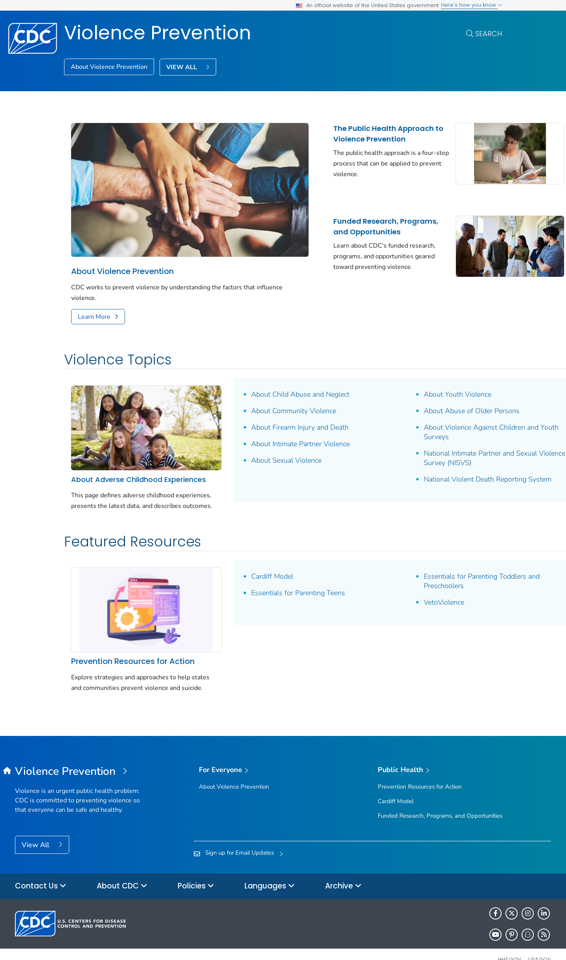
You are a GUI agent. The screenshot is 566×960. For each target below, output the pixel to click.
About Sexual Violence (261, 438)
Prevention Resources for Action (133, 633)
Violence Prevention (157, 33)
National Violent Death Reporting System (424, 462)
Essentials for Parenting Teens (273, 579)
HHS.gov (509, 941)
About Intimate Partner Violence (275, 422)
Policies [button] (196, 868)
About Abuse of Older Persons (421, 389)
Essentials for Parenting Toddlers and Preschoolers (431, 567)
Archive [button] (343, 868)
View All (36, 827)
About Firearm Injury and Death (274, 405)
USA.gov (539, 941)
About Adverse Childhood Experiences (116, 449)
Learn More (94, 295)
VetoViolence (393, 588)
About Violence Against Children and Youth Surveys (430, 410)
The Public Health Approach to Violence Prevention (335, 138)
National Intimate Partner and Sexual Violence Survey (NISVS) (429, 436)
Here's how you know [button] (471, 5)
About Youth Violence (407, 372)
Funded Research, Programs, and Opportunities (328, 230)
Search (488, 34)
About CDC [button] (122, 868)
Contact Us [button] (40, 868)
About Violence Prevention (109, 67)
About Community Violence (268, 389)
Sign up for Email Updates (239, 835)
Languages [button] (269, 868)
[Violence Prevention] (82, 754)
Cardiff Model (247, 562)
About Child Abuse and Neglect (275, 372)
